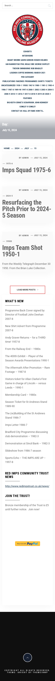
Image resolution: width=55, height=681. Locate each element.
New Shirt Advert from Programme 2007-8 (25, 328)
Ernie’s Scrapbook (25, 102)
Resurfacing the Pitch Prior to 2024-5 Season (26, 209)
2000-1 (31, 89)
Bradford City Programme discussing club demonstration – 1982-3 (26, 434)
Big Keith (11, 102)
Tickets (49, 81)
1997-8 (25, 89)
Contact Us (16, 111)
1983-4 (51, 85)
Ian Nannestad (13, 64)
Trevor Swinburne (21, 68)
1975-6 (9, 163)
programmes (31, 81)
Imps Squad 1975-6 (26, 170)
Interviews (27, 56)
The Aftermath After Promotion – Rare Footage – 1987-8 (27, 369)
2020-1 (48, 94)
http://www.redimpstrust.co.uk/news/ (27, 486)
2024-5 (9, 196)
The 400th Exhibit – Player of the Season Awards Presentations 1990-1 (27, 358)
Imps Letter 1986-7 (16, 424)
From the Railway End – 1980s (22, 348)
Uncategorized (8, 85)
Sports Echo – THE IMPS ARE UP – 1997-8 (25, 460)
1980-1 (38, 85)
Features (27, 98)
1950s (25, 85)
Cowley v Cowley (28, 106)
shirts (41, 81)
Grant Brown (13, 60)
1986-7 (4, 89)
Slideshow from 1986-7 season (23, 450)
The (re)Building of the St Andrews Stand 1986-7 (25, 415)
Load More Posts (27, 290)
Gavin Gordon (27, 60)
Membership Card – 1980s (20, 394)
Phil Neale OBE (27, 64)
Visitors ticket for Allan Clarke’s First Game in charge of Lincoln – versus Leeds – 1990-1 (25, 383)
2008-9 (7, 94)
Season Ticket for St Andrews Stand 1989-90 (26, 404)
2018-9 (34, 94)
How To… (40, 111)
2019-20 (41, 94)
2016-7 (21, 94)
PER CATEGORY (27, 77)
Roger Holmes (41, 60)
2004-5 (51, 89)
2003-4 (44, 89)
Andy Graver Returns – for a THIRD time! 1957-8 (25, 339)
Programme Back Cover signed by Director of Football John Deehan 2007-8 (25, 315)
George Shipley (42, 64)
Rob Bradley (37, 68)
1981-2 (44, 85)
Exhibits (27, 51)
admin (25, 158)
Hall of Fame (29, 111)
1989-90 (17, 89)
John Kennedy (41, 102)
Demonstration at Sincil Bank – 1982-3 (27, 443)
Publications (8, 81)
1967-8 (31, 85)
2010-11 (14, 94)
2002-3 (38, 89)
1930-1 (19, 85)
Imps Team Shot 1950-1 (22, 251)
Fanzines (20, 81)
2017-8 (28, 94)
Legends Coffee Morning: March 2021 (27, 73)
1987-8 (11, 89)
